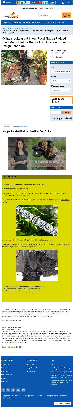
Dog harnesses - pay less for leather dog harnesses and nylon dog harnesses (61, 382)
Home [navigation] (5, 28)
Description (6, 127)
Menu (7, 2)
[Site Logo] (11, 15)
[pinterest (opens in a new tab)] (13, 390)
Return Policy (5, 371)
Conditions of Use (6, 375)
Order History (30, 364)
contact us (24, 189)
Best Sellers (57, 22)
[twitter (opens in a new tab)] (8, 390)
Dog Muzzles (6, 22)
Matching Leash (58, 86)
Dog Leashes (36, 22)
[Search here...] (45, 15)
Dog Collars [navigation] (29, 28)
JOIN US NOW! (47, 22)
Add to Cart (66, 112)
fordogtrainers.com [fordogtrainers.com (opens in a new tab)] (9, 398)
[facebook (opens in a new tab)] (3, 390)
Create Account (30, 371)
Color (53, 77)
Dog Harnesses (17, 22)
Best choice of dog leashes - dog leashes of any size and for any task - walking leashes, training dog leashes (61, 370)
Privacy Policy (5, 368)
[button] (37, 153)
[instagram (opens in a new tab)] (23, 390)
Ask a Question (56, 57)
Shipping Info (5, 364)
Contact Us (4, 381)
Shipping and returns (20, 127)
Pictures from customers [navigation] (16, 28)
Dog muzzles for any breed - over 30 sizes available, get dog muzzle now (61, 376)
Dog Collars (27, 22)
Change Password (31, 368)
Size (53, 67)
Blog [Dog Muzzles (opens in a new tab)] (52, 364)
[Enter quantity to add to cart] (56, 112)
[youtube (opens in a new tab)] (18, 390)
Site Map (3, 378)
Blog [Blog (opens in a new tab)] (63, 22)
